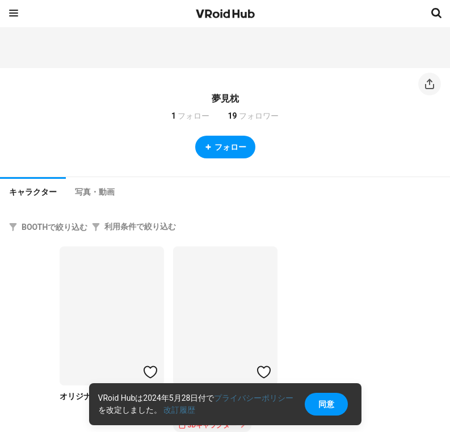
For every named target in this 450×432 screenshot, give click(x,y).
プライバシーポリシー (253, 397)
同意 (326, 404)
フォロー (225, 147)
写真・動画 (95, 191)
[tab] (33, 191)
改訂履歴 (179, 409)
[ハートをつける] (150, 372)
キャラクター (33, 191)
